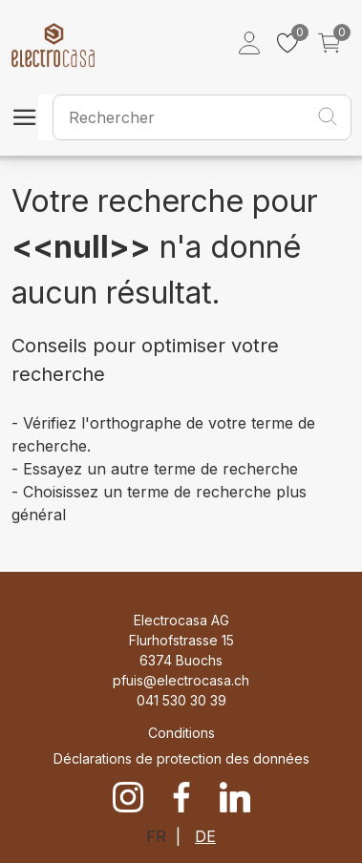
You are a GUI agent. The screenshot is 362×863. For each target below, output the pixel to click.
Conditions (181, 733)
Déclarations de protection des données (181, 758)
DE (205, 836)
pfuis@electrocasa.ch (181, 680)
